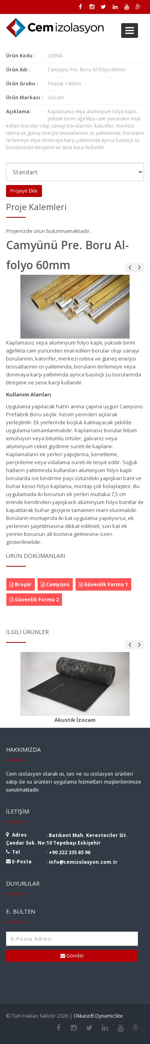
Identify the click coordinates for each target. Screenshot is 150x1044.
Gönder (72, 955)
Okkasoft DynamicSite (98, 1015)
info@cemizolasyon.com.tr (83, 862)
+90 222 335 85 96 (69, 852)
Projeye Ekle (24, 190)
